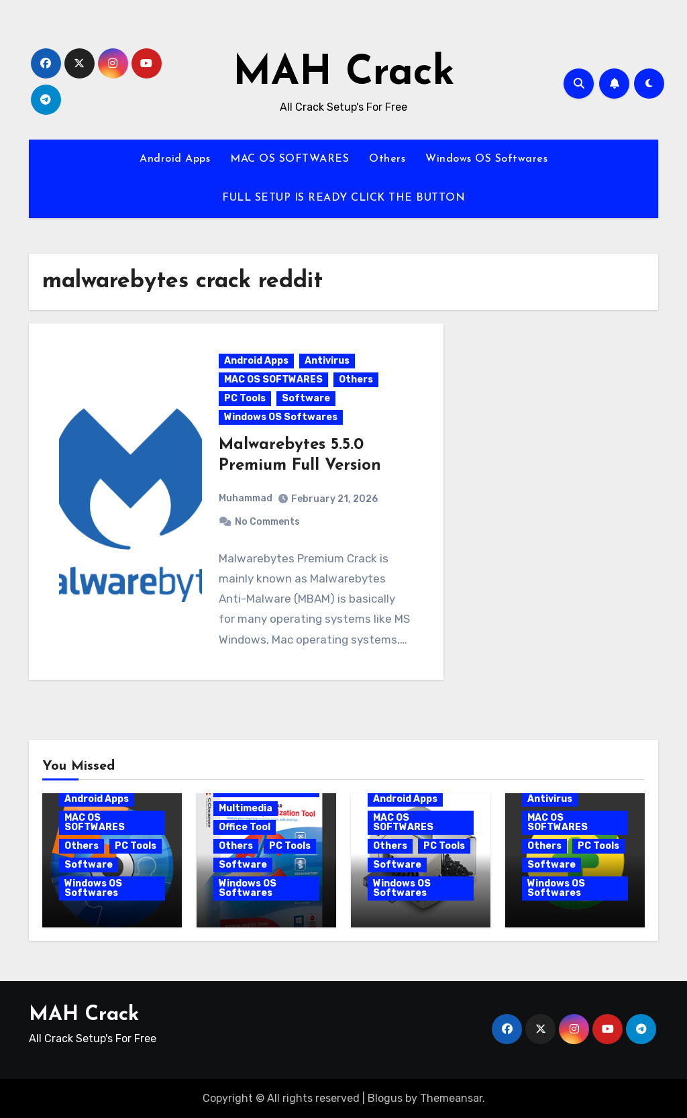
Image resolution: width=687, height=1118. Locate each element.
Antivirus (327, 360)
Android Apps (175, 159)
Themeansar (451, 1098)
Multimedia (245, 808)
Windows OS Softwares (486, 159)
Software (306, 398)
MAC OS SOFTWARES (289, 159)
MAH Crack (344, 74)
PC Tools (245, 398)
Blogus (385, 1098)
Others (387, 159)
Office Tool (244, 827)
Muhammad (245, 498)
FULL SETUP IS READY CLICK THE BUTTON (343, 198)
